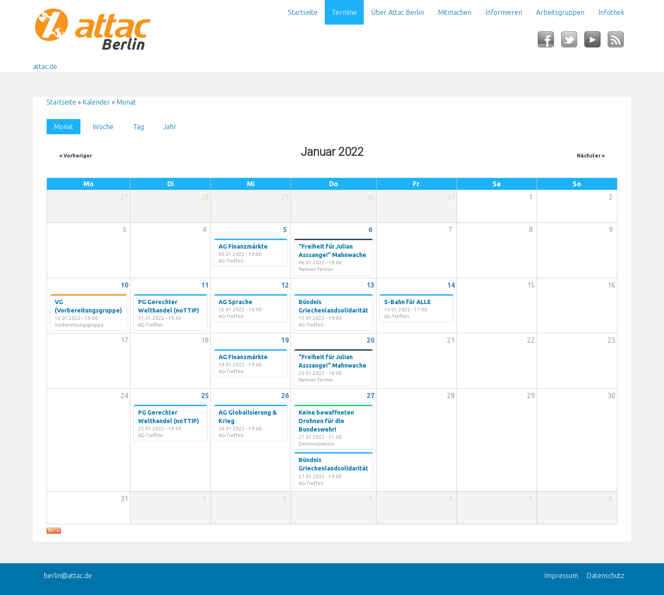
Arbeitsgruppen (560, 12)
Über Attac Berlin (397, 12)
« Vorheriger (75, 155)
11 (205, 285)
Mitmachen (454, 12)
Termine (344, 12)
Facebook (549, 42)
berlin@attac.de (68, 575)
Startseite (303, 12)
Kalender (96, 102)
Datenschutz (605, 575)
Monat (126, 102)
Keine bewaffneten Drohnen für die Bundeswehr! (326, 421)
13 (370, 285)
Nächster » (591, 155)
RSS (619, 42)
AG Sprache (235, 302)
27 (370, 395)
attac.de (45, 66)
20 (370, 340)
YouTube (596, 42)
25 (205, 395)
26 (285, 395)
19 (285, 340)
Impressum (561, 575)
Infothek (611, 12)
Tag (138, 126)
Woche (103, 126)
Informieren (503, 12)
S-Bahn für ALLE (407, 302)
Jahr (170, 126)
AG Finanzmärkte (243, 246)
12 (285, 285)
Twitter (572, 42)
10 (124, 285)
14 (451, 285)
